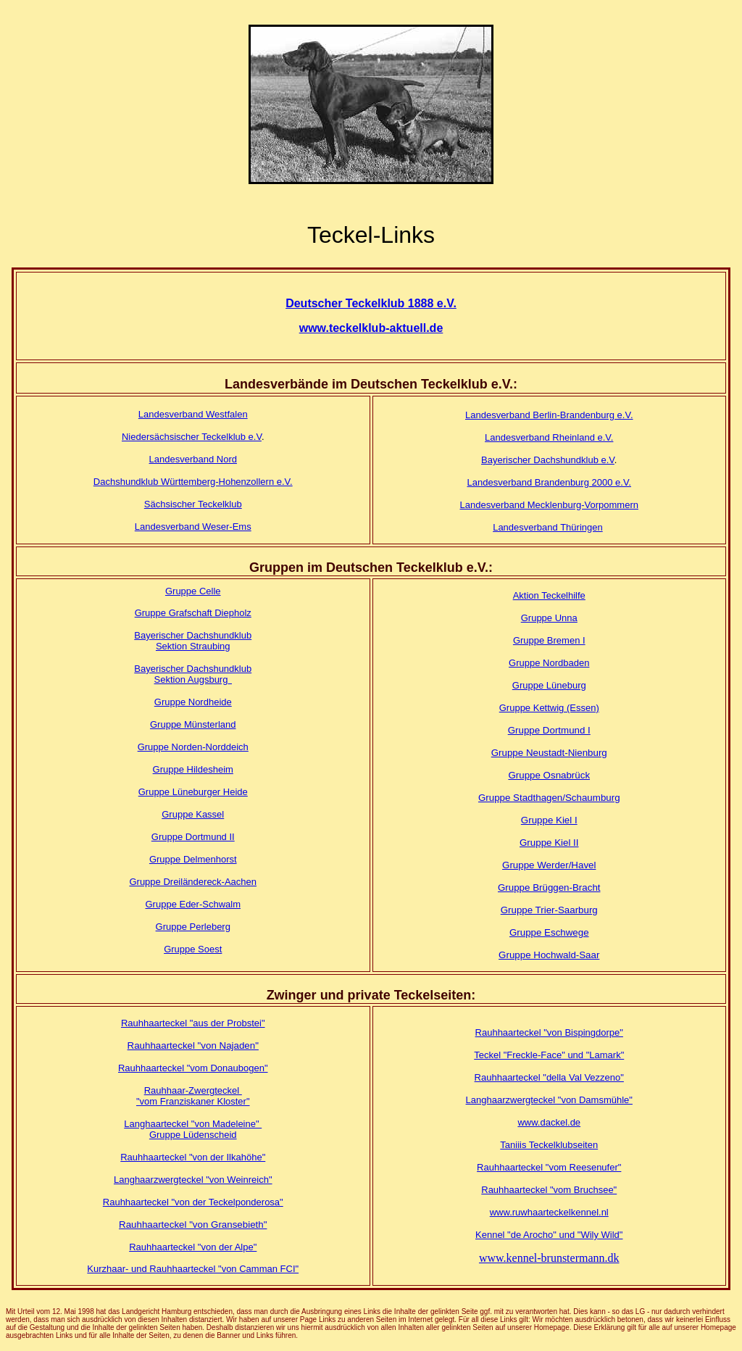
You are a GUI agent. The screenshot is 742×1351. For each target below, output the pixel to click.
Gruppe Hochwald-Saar (549, 954)
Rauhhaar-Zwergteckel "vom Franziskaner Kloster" (193, 1096)
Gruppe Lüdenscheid (193, 1134)
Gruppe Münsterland (193, 724)
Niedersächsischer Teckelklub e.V (192, 436)
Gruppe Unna (549, 617)
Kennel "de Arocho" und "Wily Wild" (548, 1234)
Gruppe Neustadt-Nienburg (549, 752)
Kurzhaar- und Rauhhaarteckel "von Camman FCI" (193, 1268)
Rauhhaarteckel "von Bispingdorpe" (549, 1032)
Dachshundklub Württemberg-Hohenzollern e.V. (193, 481)
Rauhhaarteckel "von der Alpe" (193, 1247)
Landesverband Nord (193, 459)
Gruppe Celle (193, 591)
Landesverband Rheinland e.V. (549, 437)
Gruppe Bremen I (549, 640)
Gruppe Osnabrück (549, 775)
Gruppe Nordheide (193, 702)
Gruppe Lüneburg (549, 685)
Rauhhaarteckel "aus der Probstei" (193, 1023)
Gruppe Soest (193, 949)
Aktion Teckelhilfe (549, 595)
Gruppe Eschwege (549, 932)
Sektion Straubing (193, 646)
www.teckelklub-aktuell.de (371, 328)
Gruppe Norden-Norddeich (193, 746)
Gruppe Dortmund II (193, 836)
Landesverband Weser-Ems (193, 526)
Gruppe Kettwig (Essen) (549, 707)
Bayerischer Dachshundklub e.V (547, 459)
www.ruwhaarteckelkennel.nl (549, 1212)
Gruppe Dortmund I (549, 730)
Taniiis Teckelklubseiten (549, 1144)
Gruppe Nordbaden (549, 662)
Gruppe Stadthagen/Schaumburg (549, 797)
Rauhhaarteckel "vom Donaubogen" (193, 1068)
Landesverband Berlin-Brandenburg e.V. (549, 415)
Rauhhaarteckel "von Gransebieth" (193, 1224)
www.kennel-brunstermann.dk (549, 1258)
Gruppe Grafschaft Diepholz (193, 612)
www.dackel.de (548, 1122)
